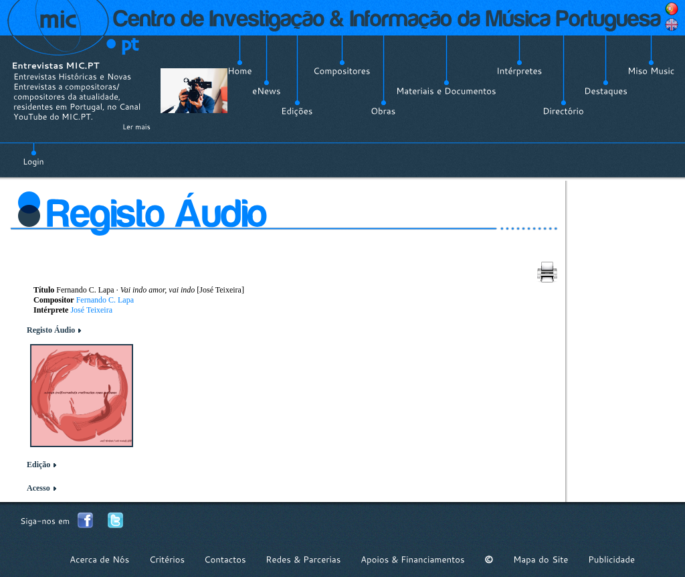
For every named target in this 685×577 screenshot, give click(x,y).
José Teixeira (91, 310)
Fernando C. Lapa (105, 300)
